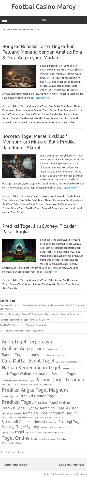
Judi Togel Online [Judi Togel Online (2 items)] (16, 374)
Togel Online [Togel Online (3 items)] (16, 438)
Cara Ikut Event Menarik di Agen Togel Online (21, 330)
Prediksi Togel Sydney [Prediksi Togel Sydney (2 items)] (20, 408)
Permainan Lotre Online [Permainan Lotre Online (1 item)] (28, 385)
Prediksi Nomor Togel (13, 208)
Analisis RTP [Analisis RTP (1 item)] (53, 350)
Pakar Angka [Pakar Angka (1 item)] (28, 381)
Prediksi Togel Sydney (21, 284)
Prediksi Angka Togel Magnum (61, 204)
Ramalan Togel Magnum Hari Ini (50, 118)
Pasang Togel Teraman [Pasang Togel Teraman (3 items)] (59, 379)
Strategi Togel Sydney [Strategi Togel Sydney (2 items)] (20, 427)
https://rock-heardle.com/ (12, 452)
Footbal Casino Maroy (43, 6)
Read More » (42, 97)
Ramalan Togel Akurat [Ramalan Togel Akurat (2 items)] (59, 408)
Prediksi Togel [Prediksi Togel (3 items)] (17, 402)
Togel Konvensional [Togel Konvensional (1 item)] (33, 433)
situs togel (72, 118)
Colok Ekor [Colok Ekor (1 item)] (60, 362)
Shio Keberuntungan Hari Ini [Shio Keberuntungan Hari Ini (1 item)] (51, 417)
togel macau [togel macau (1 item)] (58, 433)
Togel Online (68, 122)
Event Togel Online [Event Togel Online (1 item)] (74, 362)
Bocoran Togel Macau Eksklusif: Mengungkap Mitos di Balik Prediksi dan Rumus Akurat (39, 142)
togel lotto (54, 122)
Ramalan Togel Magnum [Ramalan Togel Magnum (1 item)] (12, 414)
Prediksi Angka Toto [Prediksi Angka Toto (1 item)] (10, 397)
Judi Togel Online (11, 204)
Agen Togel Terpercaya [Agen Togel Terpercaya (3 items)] (27, 341)
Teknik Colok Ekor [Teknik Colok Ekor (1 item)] (66, 427)
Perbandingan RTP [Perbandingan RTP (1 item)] (9, 385)
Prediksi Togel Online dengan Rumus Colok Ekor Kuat (25, 320)
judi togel (78, 200)
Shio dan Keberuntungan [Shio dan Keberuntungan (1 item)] (28, 417)
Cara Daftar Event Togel (60, 106)
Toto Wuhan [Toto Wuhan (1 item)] (61, 439)
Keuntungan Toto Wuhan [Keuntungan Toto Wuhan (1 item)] (12, 381)
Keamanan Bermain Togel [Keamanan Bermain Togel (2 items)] (54, 374)
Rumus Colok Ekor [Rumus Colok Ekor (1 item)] (9, 417)
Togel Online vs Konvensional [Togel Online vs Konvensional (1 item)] (43, 439)
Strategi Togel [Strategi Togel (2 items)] (70, 422)
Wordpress (81, 474)
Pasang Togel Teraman (61, 110)
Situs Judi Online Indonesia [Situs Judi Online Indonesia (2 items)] (24, 422)
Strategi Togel (10, 122)
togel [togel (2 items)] (19, 432)
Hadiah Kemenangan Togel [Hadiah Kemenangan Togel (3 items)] (31, 367)
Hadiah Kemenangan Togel (58, 200)
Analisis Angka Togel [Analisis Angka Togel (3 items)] (24, 348)
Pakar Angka (55, 280)
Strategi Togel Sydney (30, 122)
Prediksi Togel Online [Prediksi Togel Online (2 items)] (52, 402)
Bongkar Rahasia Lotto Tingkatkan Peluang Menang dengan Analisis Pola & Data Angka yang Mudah (42, 52)
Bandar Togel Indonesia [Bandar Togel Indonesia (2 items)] (22, 355)
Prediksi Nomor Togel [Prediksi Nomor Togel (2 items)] (38, 396)
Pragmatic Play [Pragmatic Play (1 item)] (46, 385)
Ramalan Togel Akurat (22, 118)
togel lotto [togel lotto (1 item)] (47, 433)
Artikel (16, 106)
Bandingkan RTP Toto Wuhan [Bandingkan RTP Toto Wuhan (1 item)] (54, 355)
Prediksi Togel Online (52, 114)
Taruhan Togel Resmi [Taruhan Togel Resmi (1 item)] (48, 427)
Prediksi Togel (33, 114)
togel (45, 122)
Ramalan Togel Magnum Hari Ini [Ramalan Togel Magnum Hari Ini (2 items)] (50, 413)
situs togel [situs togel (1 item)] (52, 422)
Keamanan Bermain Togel (35, 110)
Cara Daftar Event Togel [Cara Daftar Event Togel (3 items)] (28, 361)
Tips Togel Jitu (10, 288)
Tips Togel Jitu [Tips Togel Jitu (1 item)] (8, 433)
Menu (43, 20)
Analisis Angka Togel (36, 106)
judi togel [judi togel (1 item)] (66, 369)
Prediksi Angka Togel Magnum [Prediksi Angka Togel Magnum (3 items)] (35, 390)
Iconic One (49, 474)
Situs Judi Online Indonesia (55, 208)
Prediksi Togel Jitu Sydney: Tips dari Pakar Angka (24, 325)
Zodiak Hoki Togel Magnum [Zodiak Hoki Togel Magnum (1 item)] (13, 443)
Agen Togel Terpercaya (38, 196)
